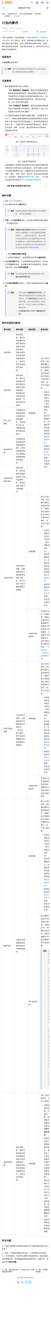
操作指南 (38, 14)
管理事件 (7, 16)
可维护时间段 (33, 248)
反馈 (28, 1282)
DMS (46, 452)
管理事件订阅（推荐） (32, 177)
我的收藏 (43, 32)
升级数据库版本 (32, 38)
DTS (46, 455)
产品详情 (25, 32)
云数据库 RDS (12, 14)
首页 (3, 14)
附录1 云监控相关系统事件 (30, 180)
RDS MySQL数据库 (26, 14)
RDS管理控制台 (15, 201)
